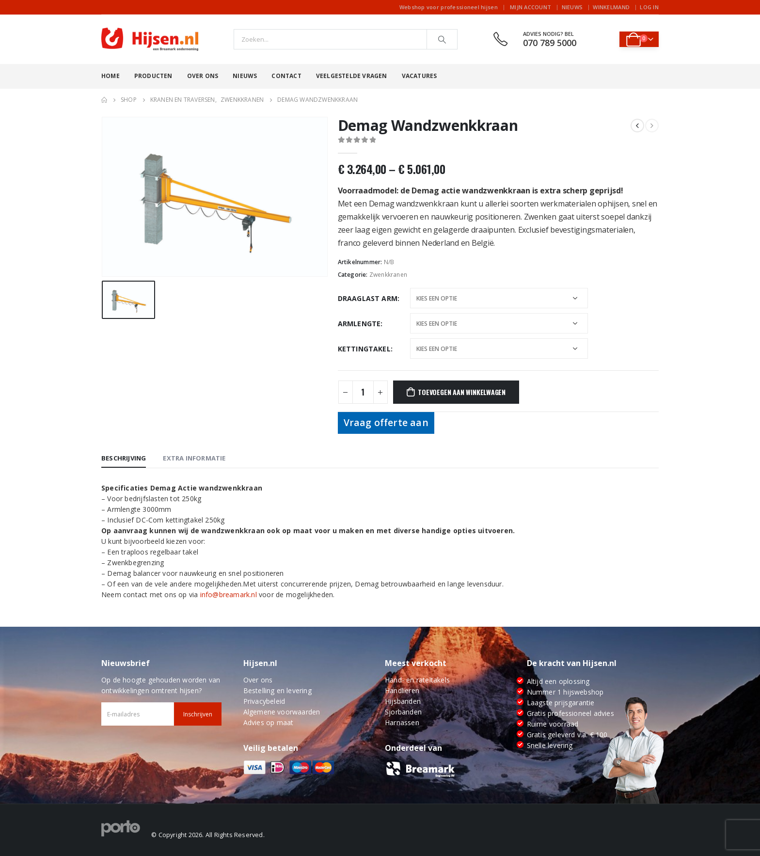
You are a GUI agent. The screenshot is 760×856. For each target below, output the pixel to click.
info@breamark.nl (228, 594)
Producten (153, 76)
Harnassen (402, 722)
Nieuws (572, 7)
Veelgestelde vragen (351, 76)
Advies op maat (268, 722)
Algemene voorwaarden (281, 711)
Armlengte (359, 323)
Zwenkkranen (388, 274)
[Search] (442, 39)
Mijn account (530, 7)
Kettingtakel (364, 348)
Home (110, 76)
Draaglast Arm (368, 298)
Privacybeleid (264, 701)
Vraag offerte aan (386, 422)
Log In (649, 7)
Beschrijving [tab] (123, 458)
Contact (286, 76)
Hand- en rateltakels (417, 679)
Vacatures (419, 76)
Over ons (203, 76)
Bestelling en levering (277, 690)
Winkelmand (611, 7)
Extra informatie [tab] (194, 458)
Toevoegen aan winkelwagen (462, 392)
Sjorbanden (403, 711)
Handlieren (402, 690)
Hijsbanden (403, 701)
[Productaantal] (363, 392)
